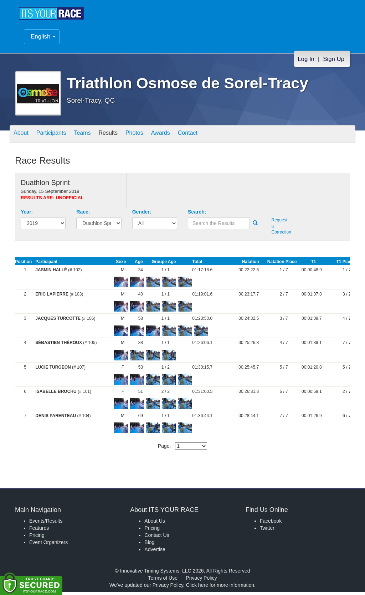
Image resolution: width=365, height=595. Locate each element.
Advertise (154, 552)
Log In (306, 62)
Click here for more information (220, 588)
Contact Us (156, 538)
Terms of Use (163, 581)
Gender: (141, 214)
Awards (185, 137)
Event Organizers (48, 545)
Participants (58, 137)
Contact (217, 137)
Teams (94, 137)
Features (39, 531)
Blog (149, 545)
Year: (27, 214)
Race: (83, 214)
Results (124, 137)
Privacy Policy (201, 581)
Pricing (37, 538)
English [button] (43, 40)
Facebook (271, 524)
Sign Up (333, 62)
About (23, 137)
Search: (197, 214)
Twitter (267, 531)
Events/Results (45, 524)
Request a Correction (279, 228)
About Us (154, 524)
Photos (154, 137)
